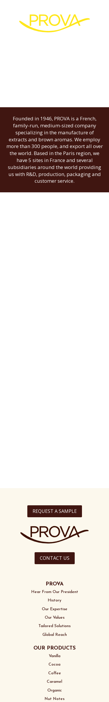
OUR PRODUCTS (54, 648)
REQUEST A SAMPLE (55, 511)
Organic (54, 690)
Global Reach (54, 635)
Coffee (54, 673)
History (54, 600)
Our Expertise (54, 609)
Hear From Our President (54, 592)
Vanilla (54, 656)
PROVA (55, 584)
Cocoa (54, 664)
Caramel (54, 682)
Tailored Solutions (54, 626)
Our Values (55, 617)
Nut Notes (54, 699)
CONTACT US (54, 558)
